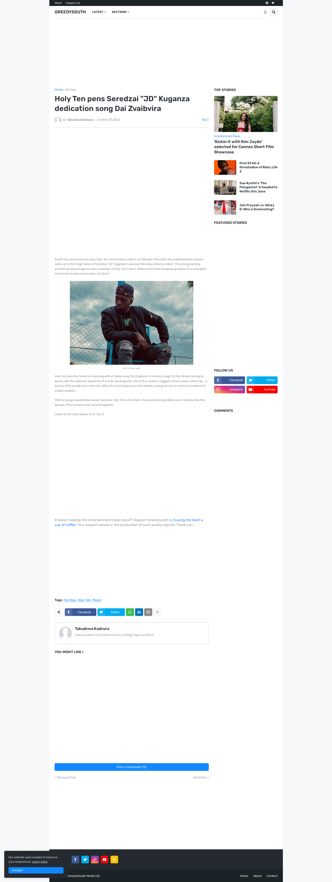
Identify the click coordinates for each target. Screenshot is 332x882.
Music (97, 600)
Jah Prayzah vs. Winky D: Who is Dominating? (256, 207)
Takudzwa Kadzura (92, 628)
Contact (272, 876)
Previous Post (66, 777)
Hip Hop (70, 89)
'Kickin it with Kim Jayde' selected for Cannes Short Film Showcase (244, 146)
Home (59, 89)
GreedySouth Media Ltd (84, 876)
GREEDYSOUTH (70, 11)
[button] (265, 12)
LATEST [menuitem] (97, 12)
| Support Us (73, 2)
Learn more (39, 862)
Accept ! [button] (17, 870)
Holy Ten (84, 600)
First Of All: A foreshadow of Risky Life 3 (258, 167)
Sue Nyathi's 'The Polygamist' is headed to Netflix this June (258, 187)
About (58, 2)
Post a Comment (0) (132, 767)
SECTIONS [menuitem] (119, 12)
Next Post (200, 777)
